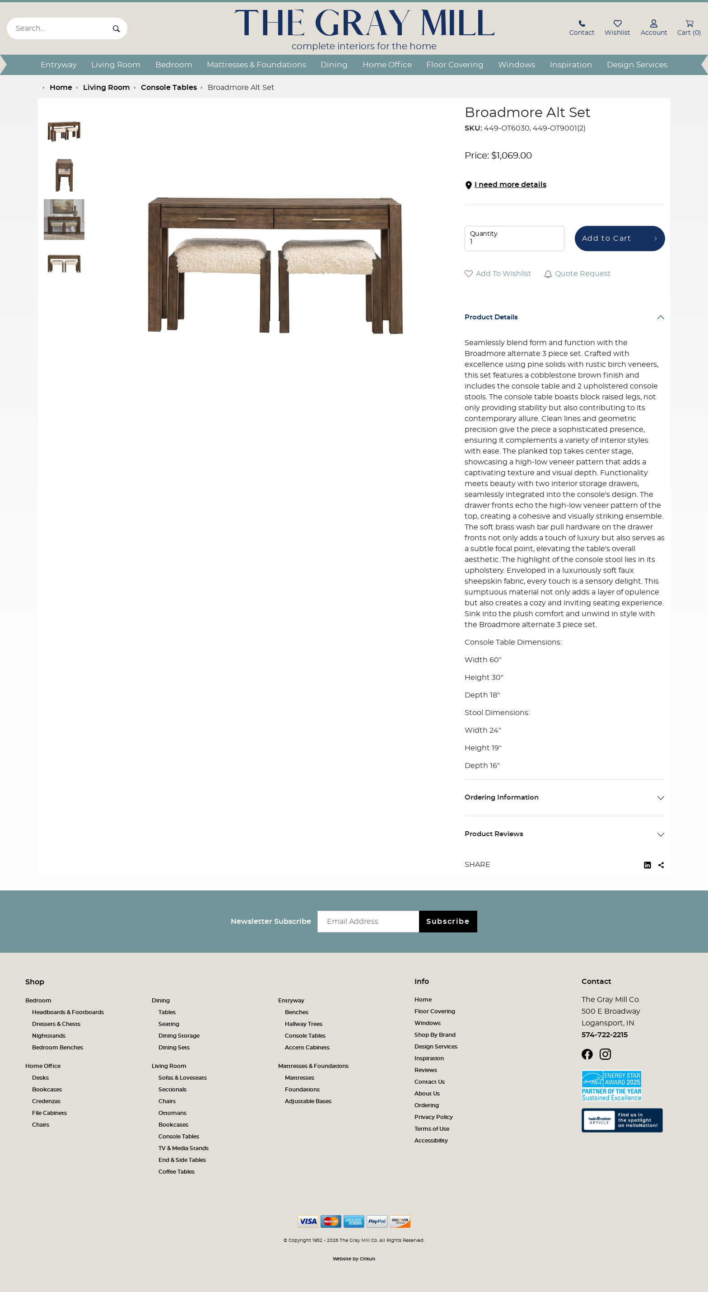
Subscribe (448, 921)
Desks (40, 1078)
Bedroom (173, 65)
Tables (167, 1012)
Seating (168, 1024)
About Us (427, 1093)
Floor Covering (455, 65)
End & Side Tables (182, 1160)
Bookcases (47, 1089)
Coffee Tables (176, 1172)
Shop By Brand (435, 1035)
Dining (334, 65)
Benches (296, 1012)
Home (423, 999)
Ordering (427, 1105)
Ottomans (172, 1113)
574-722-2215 (605, 1035)
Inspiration (571, 65)
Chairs (40, 1125)
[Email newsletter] (370, 921)
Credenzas (46, 1101)
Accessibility (431, 1140)
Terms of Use (432, 1129)
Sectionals (172, 1089)
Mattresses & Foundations (256, 65)
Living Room (115, 65)
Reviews (426, 1070)
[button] (582, 29)
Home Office (387, 65)
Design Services (637, 65)
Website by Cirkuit (354, 1259)
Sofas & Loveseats (182, 1078)
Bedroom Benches (57, 1047)
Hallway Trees (303, 1024)
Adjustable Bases (308, 1101)
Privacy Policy (434, 1117)
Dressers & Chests (56, 1024)
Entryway (59, 65)
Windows (516, 65)
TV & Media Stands (183, 1148)
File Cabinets (49, 1113)
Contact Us (430, 1082)
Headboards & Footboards (68, 1012)
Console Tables (305, 1036)
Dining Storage (179, 1036)
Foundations (302, 1089)
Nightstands (48, 1036)
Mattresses (299, 1078)
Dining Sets (174, 1047)
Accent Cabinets (307, 1047)
